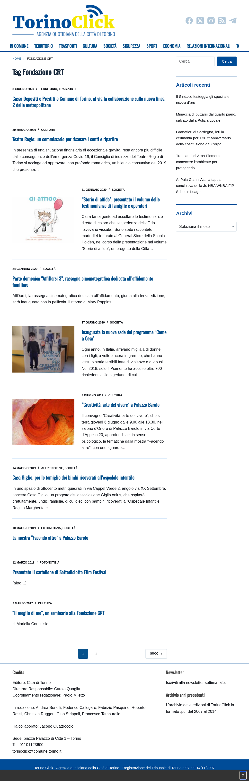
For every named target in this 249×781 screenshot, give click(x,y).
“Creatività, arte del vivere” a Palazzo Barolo (121, 404)
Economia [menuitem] (171, 46)
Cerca (227, 61)
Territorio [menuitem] (43, 46)
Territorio (48, 89)
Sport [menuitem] (151, 46)
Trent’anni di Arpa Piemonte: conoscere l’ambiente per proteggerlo (199, 162)
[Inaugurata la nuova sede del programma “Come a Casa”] (43, 349)
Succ (156, 653)
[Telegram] (233, 20)
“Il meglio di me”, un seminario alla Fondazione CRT (58, 612)
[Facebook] (189, 20)
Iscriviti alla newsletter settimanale (195, 683)
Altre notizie (52, 468)
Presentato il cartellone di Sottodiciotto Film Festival (59, 572)
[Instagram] (211, 20)
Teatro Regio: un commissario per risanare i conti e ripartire (65, 139)
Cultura (48, 130)
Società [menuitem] (109, 46)
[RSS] (222, 20)
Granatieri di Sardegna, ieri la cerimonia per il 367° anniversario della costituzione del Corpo (203, 138)
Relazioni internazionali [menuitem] (208, 46)
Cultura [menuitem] (90, 46)
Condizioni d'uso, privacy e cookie (106, 773)
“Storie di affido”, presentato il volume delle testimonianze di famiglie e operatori (121, 202)
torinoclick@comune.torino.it (36, 751)
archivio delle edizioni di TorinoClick (199, 705)
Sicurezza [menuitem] (131, 46)
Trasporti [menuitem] (68, 46)
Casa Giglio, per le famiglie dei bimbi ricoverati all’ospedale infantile (73, 477)
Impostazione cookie (153, 773)
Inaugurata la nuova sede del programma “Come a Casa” (124, 335)
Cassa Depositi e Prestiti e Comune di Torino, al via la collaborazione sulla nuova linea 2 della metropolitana (88, 101)
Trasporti (67, 89)
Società (118, 189)
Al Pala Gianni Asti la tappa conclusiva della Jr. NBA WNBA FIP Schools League (205, 185)
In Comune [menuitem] (19, 46)
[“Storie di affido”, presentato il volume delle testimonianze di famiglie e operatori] (43, 220)
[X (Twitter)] (200, 20)
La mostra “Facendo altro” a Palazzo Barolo (50, 537)
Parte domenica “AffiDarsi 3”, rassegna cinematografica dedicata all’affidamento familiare (82, 281)
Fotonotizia (51, 528)
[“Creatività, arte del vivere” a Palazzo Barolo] (43, 422)
